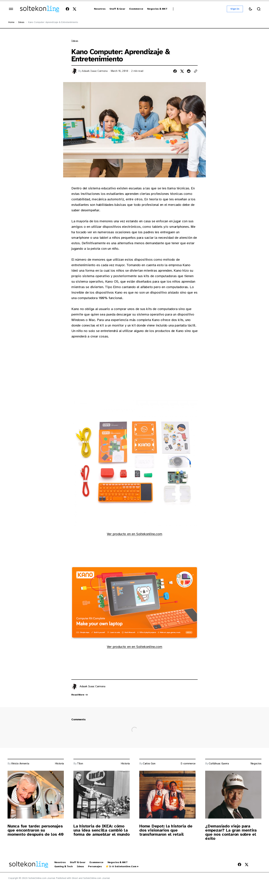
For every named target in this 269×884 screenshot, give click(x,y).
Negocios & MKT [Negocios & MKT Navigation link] (118, 862)
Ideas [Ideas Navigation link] (80, 866)
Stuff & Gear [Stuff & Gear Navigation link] (77, 862)
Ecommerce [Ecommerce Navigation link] (96, 862)
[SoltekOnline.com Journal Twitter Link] (73, 9)
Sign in (234, 8)
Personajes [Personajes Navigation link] (95, 866)
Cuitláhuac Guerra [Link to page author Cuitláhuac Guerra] (219, 763)
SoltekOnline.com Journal (96, 878)
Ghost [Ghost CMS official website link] (75, 878)
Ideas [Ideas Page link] (21, 22)
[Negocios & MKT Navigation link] (157, 9)
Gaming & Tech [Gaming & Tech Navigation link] (63, 866)
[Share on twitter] (182, 71)
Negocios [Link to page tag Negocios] (255, 763)
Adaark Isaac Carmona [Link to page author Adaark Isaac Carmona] (95, 71)
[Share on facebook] (175, 71)
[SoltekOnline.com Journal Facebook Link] (68, 9)
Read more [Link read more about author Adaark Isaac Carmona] (79, 694)
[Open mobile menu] (11, 9)
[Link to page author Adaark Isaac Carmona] (74, 686)
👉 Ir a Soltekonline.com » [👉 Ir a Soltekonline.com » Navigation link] (122, 866)
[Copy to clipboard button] (196, 71)
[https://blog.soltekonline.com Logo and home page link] (39, 8)
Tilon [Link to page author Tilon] (80, 763)
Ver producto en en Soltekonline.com (134, 534)
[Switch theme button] (250, 9)
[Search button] (259, 9)
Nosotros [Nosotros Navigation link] (60, 862)
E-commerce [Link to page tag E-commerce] (188, 763)
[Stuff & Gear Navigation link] (117, 9)
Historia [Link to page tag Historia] (59, 763)
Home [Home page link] (11, 22)
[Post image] (36, 795)
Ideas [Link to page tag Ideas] (74, 41)
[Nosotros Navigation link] (99, 9)
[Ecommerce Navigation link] (136, 9)
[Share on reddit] (189, 71)
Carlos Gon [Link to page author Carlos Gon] (149, 763)
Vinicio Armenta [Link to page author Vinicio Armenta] (20, 763)
